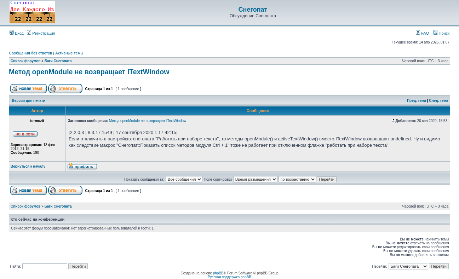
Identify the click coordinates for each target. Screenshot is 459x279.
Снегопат (253, 9)
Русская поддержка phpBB (229, 277)
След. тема (438, 101)
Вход (17, 33)
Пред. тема (416, 101)
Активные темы (69, 53)
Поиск (441, 33)
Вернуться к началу (28, 166)
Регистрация (41, 33)
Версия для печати (28, 101)
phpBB (218, 273)
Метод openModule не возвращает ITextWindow (89, 72)
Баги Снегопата (58, 61)
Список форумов (26, 61)
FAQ (422, 33)
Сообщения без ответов (30, 53)
